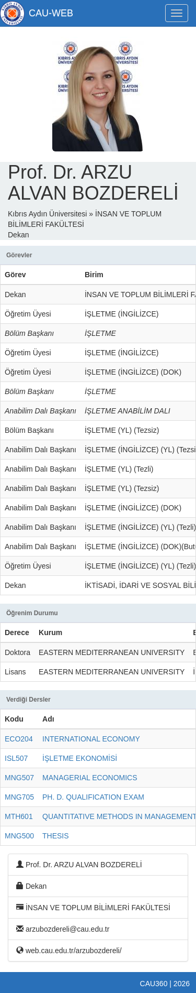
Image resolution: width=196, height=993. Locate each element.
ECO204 (19, 739)
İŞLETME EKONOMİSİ (79, 758)
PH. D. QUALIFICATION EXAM (93, 797)
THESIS (55, 836)
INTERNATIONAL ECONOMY (91, 739)
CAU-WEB (51, 13)
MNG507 (19, 777)
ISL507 (16, 758)
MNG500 (19, 836)
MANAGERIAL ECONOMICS (89, 777)
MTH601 (19, 816)
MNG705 (19, 797)
